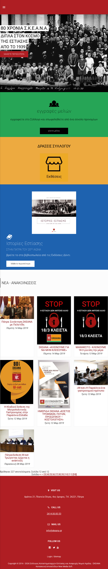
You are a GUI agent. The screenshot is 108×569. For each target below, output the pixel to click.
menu (4, 7)
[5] (51, 474)
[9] (62, 474)
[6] (54, 474)
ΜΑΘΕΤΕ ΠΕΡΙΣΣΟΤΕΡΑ (14, 54)
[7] (57, 474)
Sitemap (57, 556)
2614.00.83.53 (54, 513)
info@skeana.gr (54, 530)
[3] (45, 474)
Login (49, 556)
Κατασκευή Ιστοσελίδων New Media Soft (54, 566)
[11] (70, 474)
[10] (66, 474)
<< (40, 474)
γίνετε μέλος (54, 131)
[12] (75, 474)
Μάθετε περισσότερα (20, 263)
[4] (48, 474)
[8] (60, 474)
